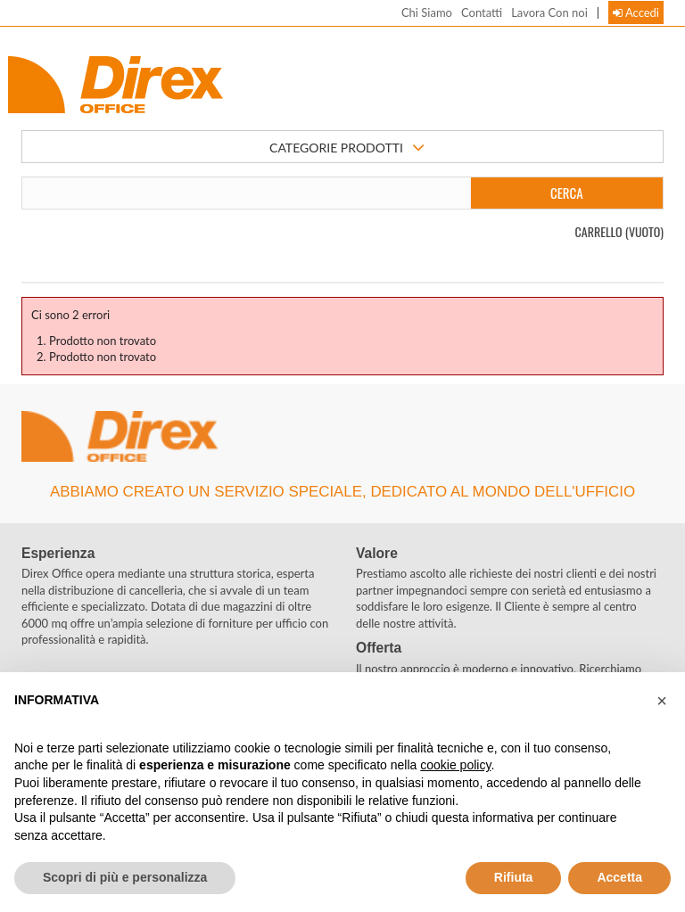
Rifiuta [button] (513, 877)
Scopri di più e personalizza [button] (125, 877)
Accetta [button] (619, 877)
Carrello (619, 232)
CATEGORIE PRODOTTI (347, 148)
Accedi (636, 12)
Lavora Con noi (549, 12)
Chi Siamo (426, 12)
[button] (662, 700)
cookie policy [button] (455, 765)
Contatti (481, 12)
